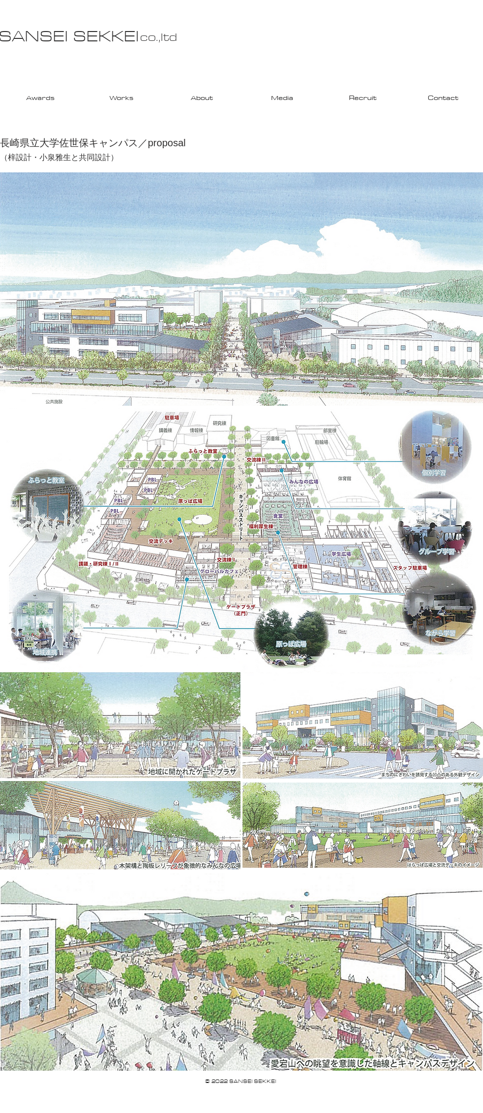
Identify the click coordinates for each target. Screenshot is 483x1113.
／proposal (162, 142)
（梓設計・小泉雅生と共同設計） (59, 157)
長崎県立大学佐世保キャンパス (69, 142)
